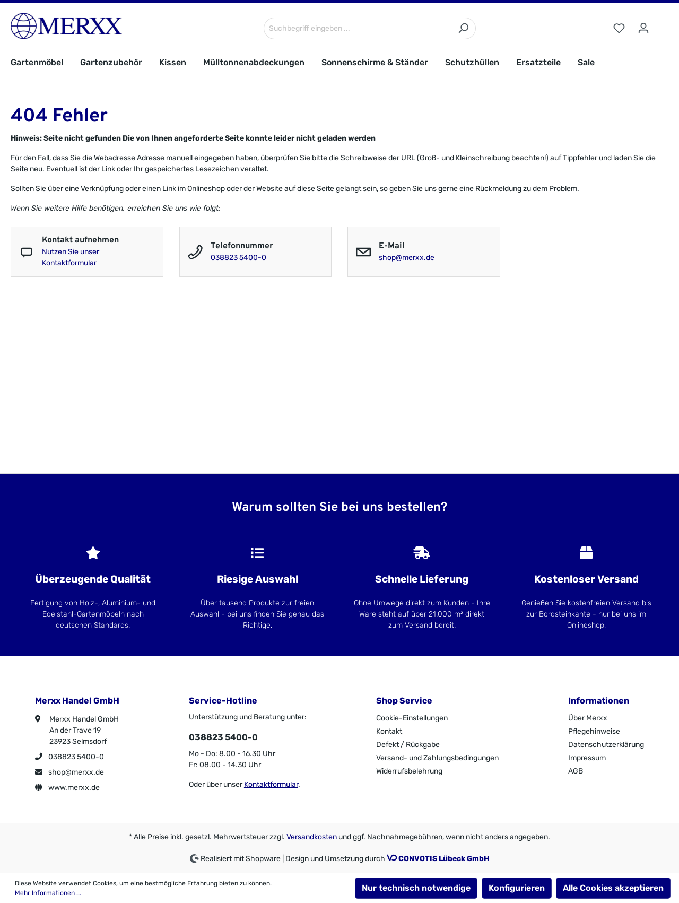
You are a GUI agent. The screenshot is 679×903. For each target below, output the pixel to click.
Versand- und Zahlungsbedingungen (437, 757)
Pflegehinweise (594, 731)
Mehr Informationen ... (48, 893)
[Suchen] (463, 28)
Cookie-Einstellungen (412, 718)
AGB (575, 771)
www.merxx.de (67, 787)
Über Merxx (587, 718)
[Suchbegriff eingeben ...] (357, 28)
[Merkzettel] (619, 28)
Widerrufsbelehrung (409, 771)
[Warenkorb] (662, 24)
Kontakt (389, 731)
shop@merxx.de (406, 257)
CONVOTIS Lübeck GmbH (443, 858)
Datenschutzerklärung (606, 744)
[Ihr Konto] (643, 28)
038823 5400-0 (238, 257)
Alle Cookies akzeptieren (613, 888)
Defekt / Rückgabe (408, 744)
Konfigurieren (517, 888)
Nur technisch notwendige (416, 888)
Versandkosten (311, 836)
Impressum (587, 757)
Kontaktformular (271, 784)
